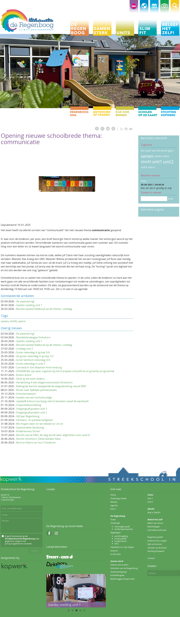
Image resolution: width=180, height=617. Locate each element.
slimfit (13, 321)
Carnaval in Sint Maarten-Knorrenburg (39, 367)
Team (113, 519)
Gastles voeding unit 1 (29, 305)
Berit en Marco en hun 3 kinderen (36, 442)
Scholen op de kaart (157, 547)
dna (142, 150)
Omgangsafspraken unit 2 (31, 412)
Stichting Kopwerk (155, 551)
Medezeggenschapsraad (122, 578)
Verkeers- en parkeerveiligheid (34, 420)
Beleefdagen (153, 526)
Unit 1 (150, 498)
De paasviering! (25, 301)
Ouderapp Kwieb (118, 498)
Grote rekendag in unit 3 (30, 363)
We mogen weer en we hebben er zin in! (39, 423)
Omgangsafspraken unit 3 (31, 408)
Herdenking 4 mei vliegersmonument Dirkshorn (44, 382)
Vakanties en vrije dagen (122, 547)
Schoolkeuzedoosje (156, 530)
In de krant (115, 554)
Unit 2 (150, 501)
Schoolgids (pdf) (122, 526)
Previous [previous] (50, 591)
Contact (151, 558)
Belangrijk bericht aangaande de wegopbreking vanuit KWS (51, 386)
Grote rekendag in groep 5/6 (33, 352)
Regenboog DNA (155, 537)
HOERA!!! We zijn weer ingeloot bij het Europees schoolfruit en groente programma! (65, 371)
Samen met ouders (119, 564)
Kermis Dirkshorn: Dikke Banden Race (38, 438)
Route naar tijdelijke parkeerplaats (36, 390)
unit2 (168, 162)
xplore (22, 321)
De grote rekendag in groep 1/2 (35, 356)
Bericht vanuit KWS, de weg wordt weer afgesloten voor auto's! (53, 435)
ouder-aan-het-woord (156, 150)
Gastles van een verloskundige (34, 397)
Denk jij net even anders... (31, 378)
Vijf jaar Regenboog (27, 416)
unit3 (144, 167)
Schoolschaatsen (26, 393)
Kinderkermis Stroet (28, 431)
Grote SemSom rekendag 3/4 (33, 360)
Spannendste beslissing (30, 427)
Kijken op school (155, 523)
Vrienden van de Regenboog (124, 568)
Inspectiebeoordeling (28, 405)
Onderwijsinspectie (123, 529)
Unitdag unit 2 (24, 348)
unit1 (157, 161)
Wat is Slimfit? (153, 512)
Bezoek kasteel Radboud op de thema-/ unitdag (44, 309)
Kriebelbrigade (117, 575)
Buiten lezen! (23, 375)
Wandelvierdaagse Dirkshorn (33, 337)
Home (113, 494)
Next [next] (101, 591)
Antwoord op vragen (157, 540)
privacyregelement (14, 543)
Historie (114, 550)
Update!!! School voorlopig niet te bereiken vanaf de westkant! (52, 401)
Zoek (170, 198)
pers (170, 150)
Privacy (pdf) (120, 538)
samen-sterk (161, 156)
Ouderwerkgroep (118, 571)
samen (5, 321)
